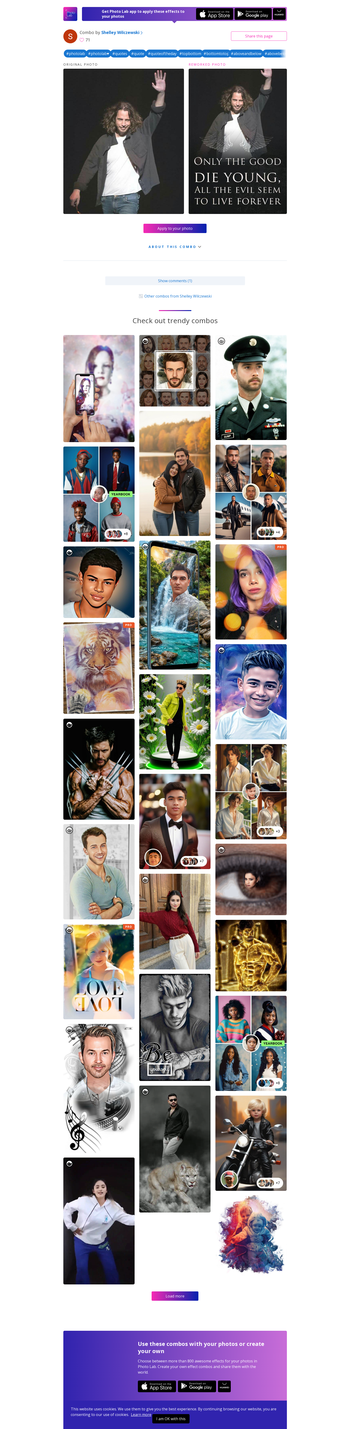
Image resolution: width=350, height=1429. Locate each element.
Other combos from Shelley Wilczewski (175, 296)
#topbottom (190, 53)
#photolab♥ (98, 53)
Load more (175, 1296)
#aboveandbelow (246, 53)
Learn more (141, 1414)
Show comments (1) (175, 280)
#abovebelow (277, 53)
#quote (137, 53)
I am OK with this (171, 1418)
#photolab (75, 53)
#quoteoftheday (162, 53)
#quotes (119, 53)
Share (259, 36)
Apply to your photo (175, 228)
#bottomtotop (216, 53)
